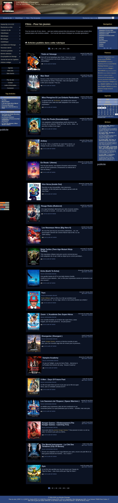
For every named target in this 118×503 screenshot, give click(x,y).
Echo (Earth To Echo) (50, 271)
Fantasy (101, 44)
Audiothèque (4, 42)
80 (64, 48)
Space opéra (105, 84)
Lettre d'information (10, 85)
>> (115, 99)
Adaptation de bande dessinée (107, 32)
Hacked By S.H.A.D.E (7, 24)
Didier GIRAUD (88, 54)
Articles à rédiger (6, 62)
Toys (43, 293)
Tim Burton (57, 100)
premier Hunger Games (60, 430)
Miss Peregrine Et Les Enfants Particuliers (60, 98)
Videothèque (19, 18)
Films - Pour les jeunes (33, 18)
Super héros (106, 86)
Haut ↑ (88, 500)
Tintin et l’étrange (49, 54)
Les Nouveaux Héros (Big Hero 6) (56, 228)
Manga (107, 70)
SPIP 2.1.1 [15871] (23, 499)
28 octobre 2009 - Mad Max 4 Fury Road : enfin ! (107, 133)
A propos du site (6, 30)
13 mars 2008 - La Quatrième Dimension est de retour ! (107, 155)
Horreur (105, 66)
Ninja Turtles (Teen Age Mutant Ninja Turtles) (56, 250)
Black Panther (6, 101)
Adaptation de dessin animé (106, 35)
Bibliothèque (4, 36)
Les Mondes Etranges (27, 2)
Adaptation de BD (104, 33)
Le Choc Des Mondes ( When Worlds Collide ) (10, 124)
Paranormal (101, 77)
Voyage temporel (108, 88)
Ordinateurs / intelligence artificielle (105, 75)
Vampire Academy (50, 358)
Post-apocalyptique (109, 77)
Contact (10, 83)
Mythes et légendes (111, 73)
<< (100, 99)
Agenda (10, 68)
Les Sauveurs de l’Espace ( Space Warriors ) (60, 401)
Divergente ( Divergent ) (52, 336)
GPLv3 (62, 499)
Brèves (108, 122)
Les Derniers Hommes (8, 117)
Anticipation (107, 57)
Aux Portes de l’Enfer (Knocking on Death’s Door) (10, 115)
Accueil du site (7, 18)
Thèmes (107, 53)
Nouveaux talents (6, 48)
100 (68, 48)
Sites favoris (10, 73)
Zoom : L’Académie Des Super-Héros (57, 314)
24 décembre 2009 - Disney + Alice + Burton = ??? (107, 126)
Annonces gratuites (7, 51)
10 (107, 48)
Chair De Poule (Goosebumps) (55, 119)
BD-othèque (4, 39)
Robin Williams (45, 298)
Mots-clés (10, 71)
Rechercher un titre (6, 27)
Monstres (100, 73)
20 (52, 48)
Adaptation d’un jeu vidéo (106, 30)
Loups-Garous (105, 68)
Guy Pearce (5, 121)
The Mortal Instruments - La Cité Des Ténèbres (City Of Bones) (58, 445)
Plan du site (10, 80)
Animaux (101, 37)
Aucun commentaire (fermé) (48, 273)
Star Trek (112, 84)
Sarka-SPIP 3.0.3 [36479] (38, 499)
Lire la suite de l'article (50, 63)
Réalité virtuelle (112, 79)
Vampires (100, 88)
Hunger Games (50, 341)
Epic (44, 466)
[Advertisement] (9, 165)
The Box (4, 100)
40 (56, 48)
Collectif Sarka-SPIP (53, 499)
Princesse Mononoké (7, 105)
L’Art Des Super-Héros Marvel (10, 103)
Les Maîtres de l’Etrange (8, 45)
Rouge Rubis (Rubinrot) (51, 206)
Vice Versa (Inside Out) (52, 184)
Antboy (44, 141)
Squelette (69, 499)
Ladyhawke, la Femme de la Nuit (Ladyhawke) (10, 119)
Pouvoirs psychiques (103, 79)
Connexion (10, 88)
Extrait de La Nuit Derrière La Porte (10, 107)
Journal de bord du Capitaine (9, 59)
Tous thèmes (114, 86)
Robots (100, 81)
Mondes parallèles (112, 70)
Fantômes (101, 63)
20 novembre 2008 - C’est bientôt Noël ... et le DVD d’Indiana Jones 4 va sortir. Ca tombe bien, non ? (108, 148)
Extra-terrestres (103, 40)
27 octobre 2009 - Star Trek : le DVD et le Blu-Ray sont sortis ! (107, 140)
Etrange (104, 59)
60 (60, 48)
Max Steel (45, 76)
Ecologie (101, 39)
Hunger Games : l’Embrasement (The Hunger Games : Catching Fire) (58, 424)
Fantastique (102, 42)
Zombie (100, 90)
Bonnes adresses (6, 53)
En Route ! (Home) (49, 163)
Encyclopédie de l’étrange (8, 56)
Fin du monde (108, 63)
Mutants (105, 73)
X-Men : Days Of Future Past (53, 379)
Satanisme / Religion (108, 81)
